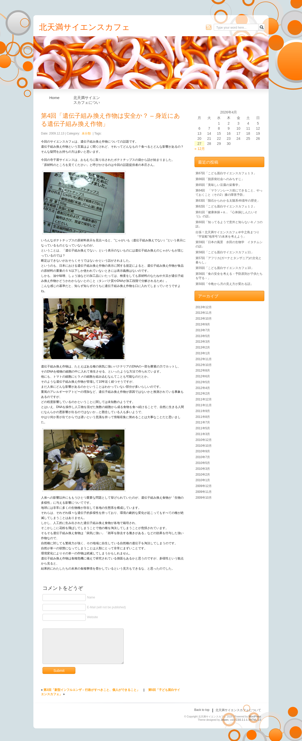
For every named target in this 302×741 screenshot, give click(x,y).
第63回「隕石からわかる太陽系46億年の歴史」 (228, 200)
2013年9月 (203, 324)
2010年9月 (203, 451)
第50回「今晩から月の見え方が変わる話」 (224, 284)
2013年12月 (204, 307)
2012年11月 (204, 359)
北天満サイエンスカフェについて (86, 98)
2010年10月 (204, 445)
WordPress (255, 716)
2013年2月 (203, 347)
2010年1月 (203, 480)
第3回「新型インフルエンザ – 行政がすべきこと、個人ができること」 (92, 690)
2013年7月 (203, 330)
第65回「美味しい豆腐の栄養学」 (218, 185)
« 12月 (200, 149)
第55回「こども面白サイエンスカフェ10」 (225, 268)
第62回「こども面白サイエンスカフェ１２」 (226, 206)
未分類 (86, 133)
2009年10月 (204, 497)
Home (54, 97)
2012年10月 (204, 365)
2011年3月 (203, 434)
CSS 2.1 (240, 719)
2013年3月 (203, 341)
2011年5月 (203, 428)
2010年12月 (204, 440)
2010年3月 (203, 469)
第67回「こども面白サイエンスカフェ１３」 (226, 173)
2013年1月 (203, 353)
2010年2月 (203, 474)
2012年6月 (203, 376)
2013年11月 (204, 313)
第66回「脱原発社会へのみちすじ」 (220, 179)
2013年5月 (203, 336)
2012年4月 (203, 388)
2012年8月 (203, 370)
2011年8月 (203, 417)
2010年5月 (203, 463)
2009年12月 (204, 486)
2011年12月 (204, 399)
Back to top (201, 710)
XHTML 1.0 (254, 719)
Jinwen (224, 719)
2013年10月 (204, 318)
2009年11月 (204, 492)
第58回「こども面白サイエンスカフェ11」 (225, 252)
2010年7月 (203, 457)
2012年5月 (203, 382)
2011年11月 (204, 405)
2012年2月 (203, 393)
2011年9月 (203, 411)
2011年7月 (203, 422)
